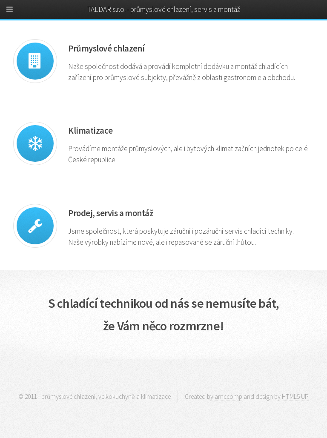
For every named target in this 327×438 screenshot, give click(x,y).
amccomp (228, 396)
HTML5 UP (295, 396)
